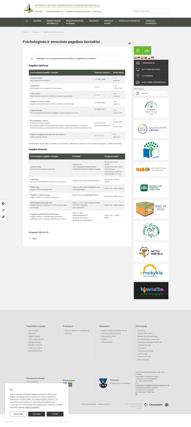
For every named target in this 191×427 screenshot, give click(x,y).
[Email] (70, 385)
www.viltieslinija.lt (78, 189)
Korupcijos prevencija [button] (129, 21)
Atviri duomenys (143, 360)
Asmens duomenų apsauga (78, 12)
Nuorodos (141, 330)
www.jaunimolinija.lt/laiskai (86, 167)
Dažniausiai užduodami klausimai (149, 342)
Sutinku (55, 414)
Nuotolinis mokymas (148, 69)
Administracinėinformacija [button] (54, 22)
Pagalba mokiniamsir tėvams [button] (75, 22)
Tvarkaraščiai (145, 63)
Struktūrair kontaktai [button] (151, 22)
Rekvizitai (97, 12)
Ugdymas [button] (37, 21)
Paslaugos (36, 32)
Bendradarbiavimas (35, 351)
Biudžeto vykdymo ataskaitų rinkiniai (114, 330)
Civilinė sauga (142, 354)
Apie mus (39, 12)
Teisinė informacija (54, 12)
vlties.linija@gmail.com (92, 187)
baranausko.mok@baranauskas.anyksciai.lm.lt (152, 385)
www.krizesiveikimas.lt (102, 125)
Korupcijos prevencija (145, 351)
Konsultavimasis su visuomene (149, 339)
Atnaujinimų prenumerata (150, 82)
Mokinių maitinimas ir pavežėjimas (77, 330)
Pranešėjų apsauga (144, 345)
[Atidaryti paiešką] (166, 11)
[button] (151, 5)
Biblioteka (68, 333)
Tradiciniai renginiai (35, 348)
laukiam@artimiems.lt (80, 215)
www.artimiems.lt (86, 220)
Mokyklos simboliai (35, 345)
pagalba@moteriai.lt (91, 195)
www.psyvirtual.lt (78, 207)
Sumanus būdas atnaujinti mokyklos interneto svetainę (133, 406)
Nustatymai (18, 414)
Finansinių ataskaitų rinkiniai (111, 333)
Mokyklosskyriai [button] (108, 22)
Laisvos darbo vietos (145, 333)
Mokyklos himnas (34, 342)
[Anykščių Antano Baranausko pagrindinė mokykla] (29, 8)
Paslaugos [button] (94, 21)
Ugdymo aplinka (34, 336)
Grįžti (34, 238)
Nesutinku (37, 414)
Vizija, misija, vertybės (36, 339)
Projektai (104, 339)
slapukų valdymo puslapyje (29, 407)
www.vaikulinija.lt (93, 181)
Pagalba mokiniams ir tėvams (53, 32)
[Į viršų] (166, 404)
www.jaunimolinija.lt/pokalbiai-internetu (86, 169)
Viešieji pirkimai (106, 342)
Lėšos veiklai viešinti (108, 336)
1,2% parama (144, 76)
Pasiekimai (32, 333)
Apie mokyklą (33, 330)
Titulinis (26, 32)
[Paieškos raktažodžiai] (150, 11)
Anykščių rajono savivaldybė (120, 383)
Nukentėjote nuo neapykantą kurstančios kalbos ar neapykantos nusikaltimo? (66, 58)
